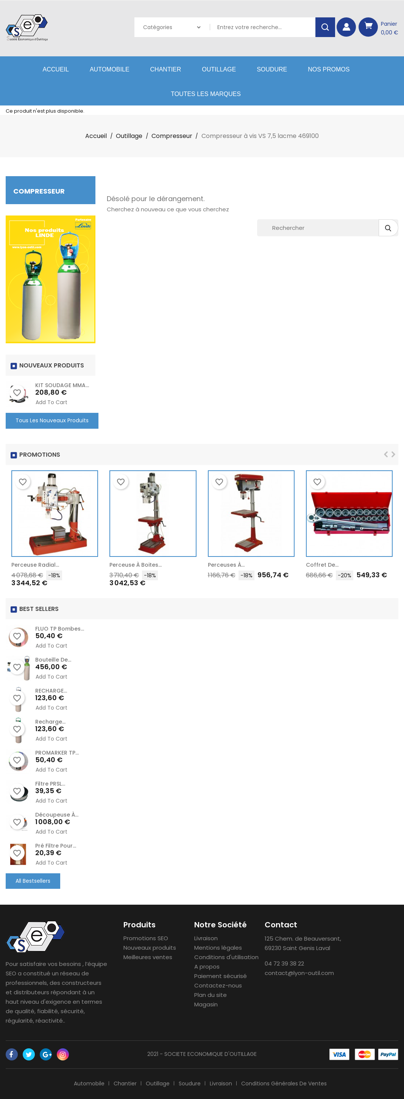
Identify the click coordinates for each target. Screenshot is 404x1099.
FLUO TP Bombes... (59, 628)
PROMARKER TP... (57, 752)
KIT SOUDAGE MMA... (62, 385)
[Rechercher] (327, 227)
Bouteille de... (53, 659)
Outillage (219, 69)
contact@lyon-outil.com (299, 973)
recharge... (50, 721)
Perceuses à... (226, 565)
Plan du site (210, 995)
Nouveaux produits (149, 948)
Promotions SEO (145, 938)
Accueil (56, 69)
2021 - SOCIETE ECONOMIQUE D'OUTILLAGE (202, 1054)
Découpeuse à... (56, 814)
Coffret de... (322, 565)
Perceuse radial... (35, 565)
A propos (207, 966)
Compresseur (39, 191)
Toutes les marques (206, 94)
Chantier (165, 69)
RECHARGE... (51, 690)
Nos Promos (328, 69)
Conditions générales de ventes (284, 1083)
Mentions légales (218, 948)
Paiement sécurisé (220, 976)
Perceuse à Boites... (135, 565)
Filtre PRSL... (50, 783)
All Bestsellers (33, 881)
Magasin (206, 1004)
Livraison (206, 938)
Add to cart (51, 402)
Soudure (272, 69)
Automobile (109, 69)
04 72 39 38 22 (284, 963)
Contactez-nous (218, 985)
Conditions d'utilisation (226, 957)
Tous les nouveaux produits (52, 420)
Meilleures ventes (147, 957)
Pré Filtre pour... (55, 845)
